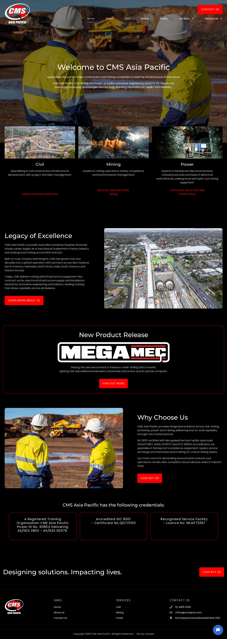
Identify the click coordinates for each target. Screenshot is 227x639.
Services (186, 19)
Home (91, 18)
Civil (127, 18)
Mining (145, 18)
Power (164, 18)
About (109, 18)
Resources (214, 19)
